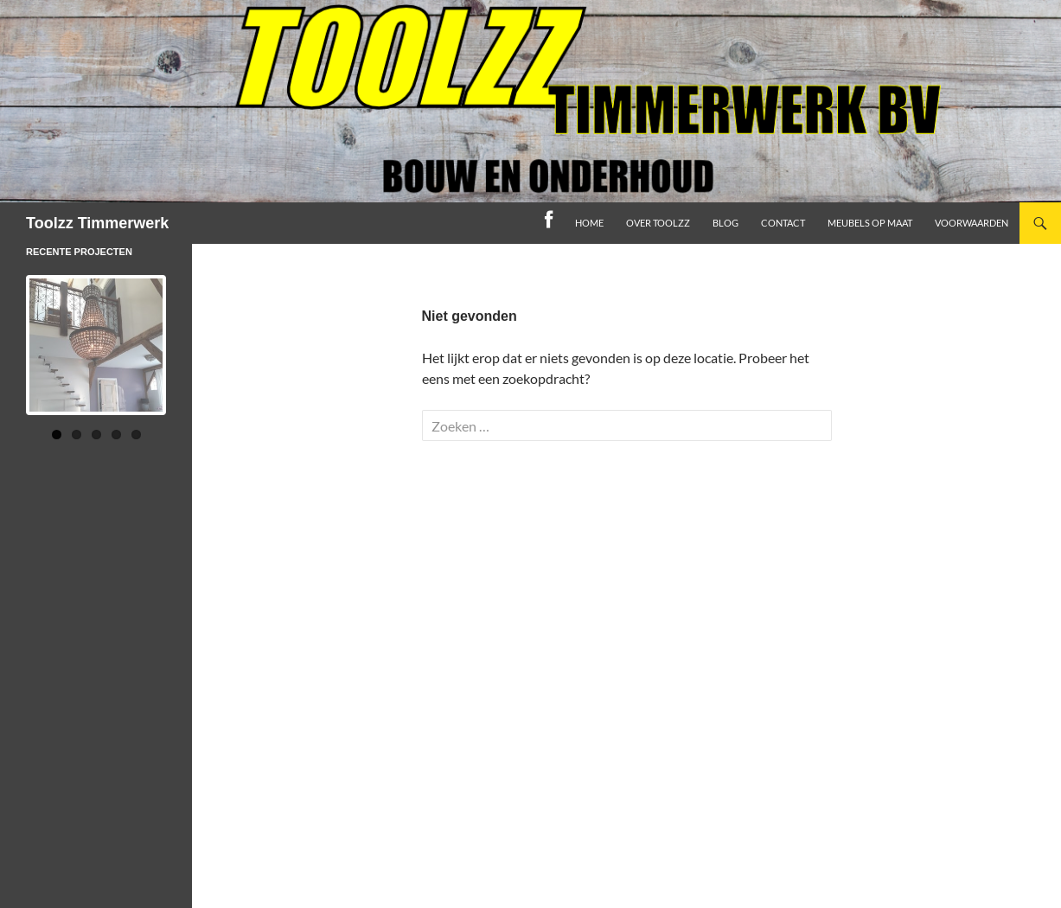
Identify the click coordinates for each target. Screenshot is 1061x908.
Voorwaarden (971, 222)
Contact (783, 222)
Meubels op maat (870, 222)
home (589, 222)
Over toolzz (658, 222)
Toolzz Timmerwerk (97, 223)
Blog (725, 222)
